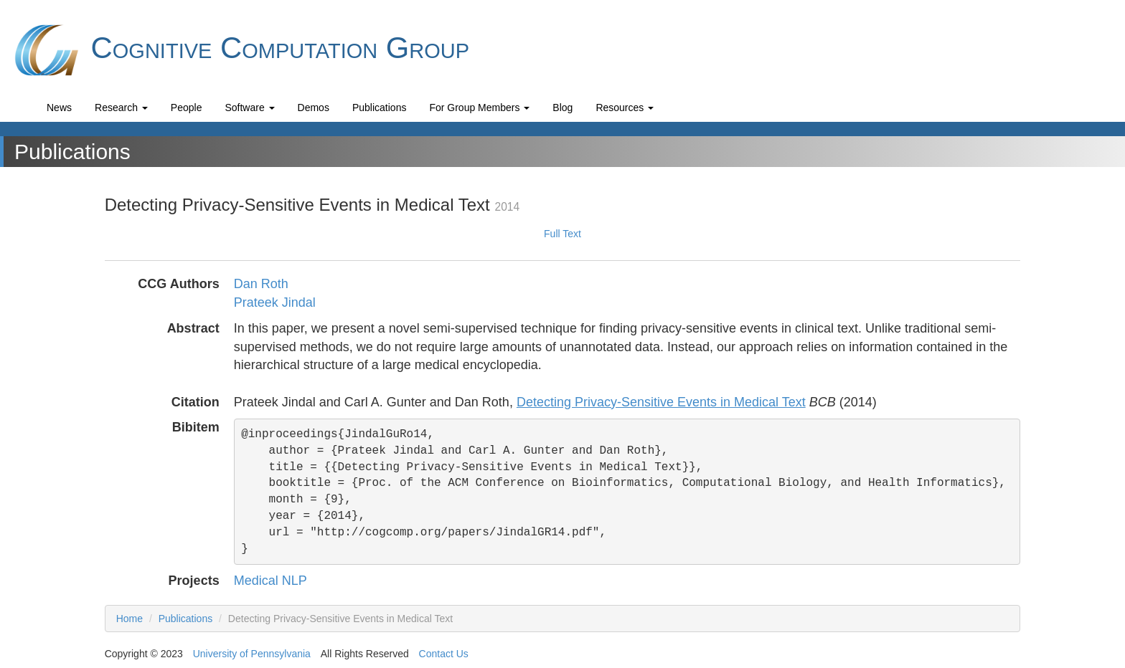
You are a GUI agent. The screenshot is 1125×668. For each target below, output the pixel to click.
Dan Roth (261, 284)
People (186, 107)
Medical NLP (270, 580)
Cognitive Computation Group (240, 50)
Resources (625, 107)
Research (121, 107)
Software (249, 107)
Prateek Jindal (275, 302)
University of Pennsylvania (252, 653)
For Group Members (479, 107)
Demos (313, 107)
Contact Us (444, 653)
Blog (562, 107)
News (59, 107)
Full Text (562, 233)
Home (129, 618)
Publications (379, 107)
